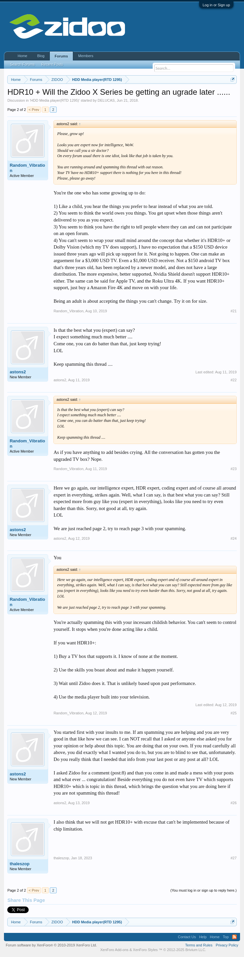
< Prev (34, 110)
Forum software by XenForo (51, 945)
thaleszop (19, 863)
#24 (233, 538)
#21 (233, 311)
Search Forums (22, 64)
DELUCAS (106, 100)
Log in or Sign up (216, 5)
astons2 (18, 371)
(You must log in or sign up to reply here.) (203, 890)
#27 (233, 858)
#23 (233, 469)
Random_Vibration (27, 168)
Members (85, 56)
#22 (233, 380)
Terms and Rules (199, 945)
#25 (233, 713)
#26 (233, 803)
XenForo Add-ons (114, 950)
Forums (61, 56)
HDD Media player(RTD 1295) (54, 100)
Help (203, 937)
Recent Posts (52, 64)
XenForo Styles (145, 950)
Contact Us (187, 937)
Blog (41, 56)
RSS (234, 937)
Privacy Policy (227, 945)
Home (22, 56)
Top (226, 937)
